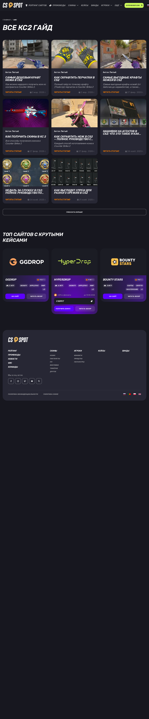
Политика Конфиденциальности (23, 394)
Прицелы (78, 358)
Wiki (10, 363)
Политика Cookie (51, 394)
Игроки (106, 5)
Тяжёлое (54, 368)
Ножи (52, 355)
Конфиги (78, 355)
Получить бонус (64, 309)
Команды (13, 367)
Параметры (79, 362)
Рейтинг (12, 351)
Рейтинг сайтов (36, 5)
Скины (73, 5)
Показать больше (74, 212)
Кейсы (84, 5)
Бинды (95, 5)
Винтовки (54, 365)
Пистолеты (55, 358)
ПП (51, 362)
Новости (12, 359)
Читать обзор (36, 296)
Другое (53, 371)
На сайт (15, 296)
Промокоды (57, 5)
